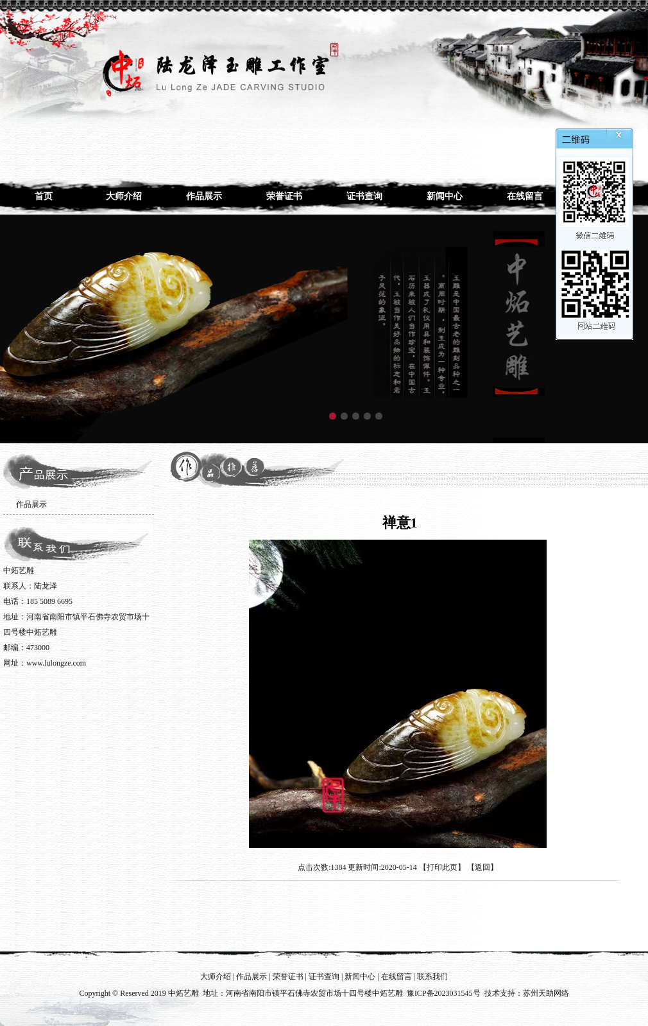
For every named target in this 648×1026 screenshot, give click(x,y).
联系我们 (432, 976)
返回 (482, 867)
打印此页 (442, 867)
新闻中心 (445, 196)
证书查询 (364, 196)
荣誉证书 (284, 196)
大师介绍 (124, 196)
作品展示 (204, 196)
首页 (44, 196)
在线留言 (525, 196)
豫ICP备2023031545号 (444, 993)
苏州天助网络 (546, 993)
